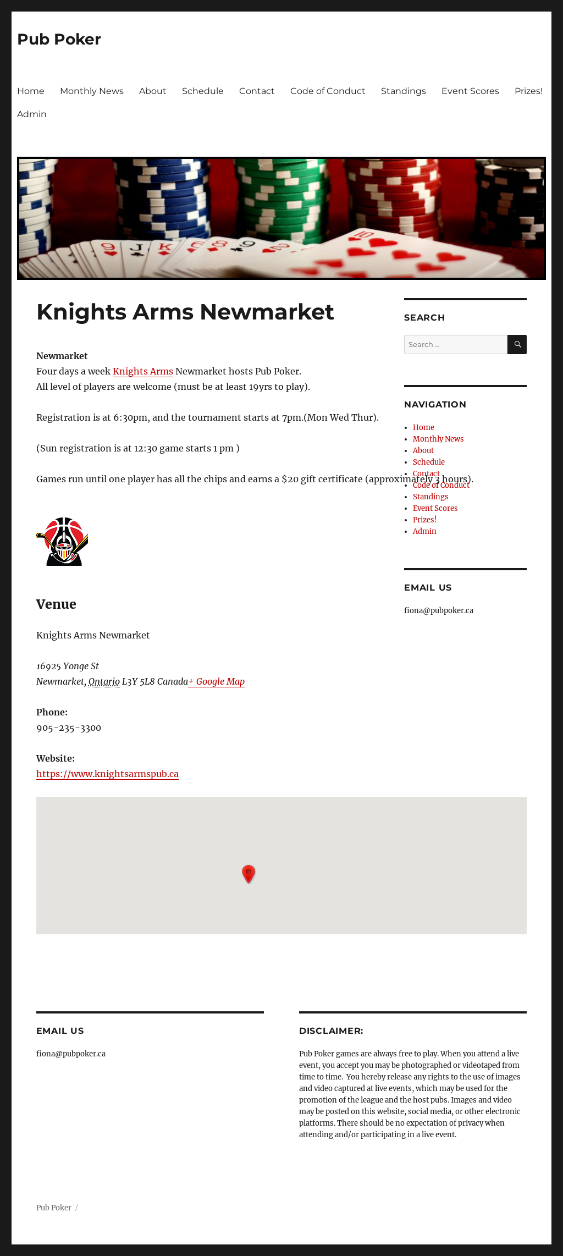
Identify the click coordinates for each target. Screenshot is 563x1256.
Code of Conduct (328, 91)
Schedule (203, 91)
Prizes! (529, 91)
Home (31, 91)
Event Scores (470, 91)
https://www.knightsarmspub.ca (107, 773)
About (153, 91)
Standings (403, 91)
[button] (248, 874)
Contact (257, 91)
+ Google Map (216, 681)
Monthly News (92, 91)
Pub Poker (59, 39)
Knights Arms (143, 371)
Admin (32, 114)
